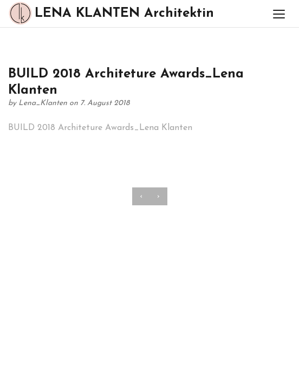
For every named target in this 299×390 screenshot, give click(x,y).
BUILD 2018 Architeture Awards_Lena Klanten (100, 127)
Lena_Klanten (43, 103)
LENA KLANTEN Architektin (111, 13)
